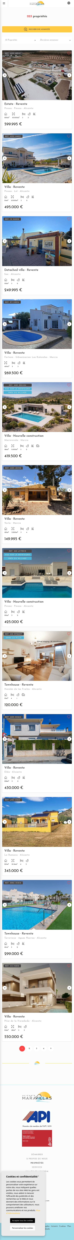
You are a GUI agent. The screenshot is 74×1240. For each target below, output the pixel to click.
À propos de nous (37, 1159)
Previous (4, 75)
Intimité (54, 1226)
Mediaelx (46, 1229)
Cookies (62, 1226)
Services (37, 1167)
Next (69, 75)
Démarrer (37, 1154)
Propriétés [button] (37, 1163)
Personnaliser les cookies (22, 1228)
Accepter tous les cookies (22, 1220)
